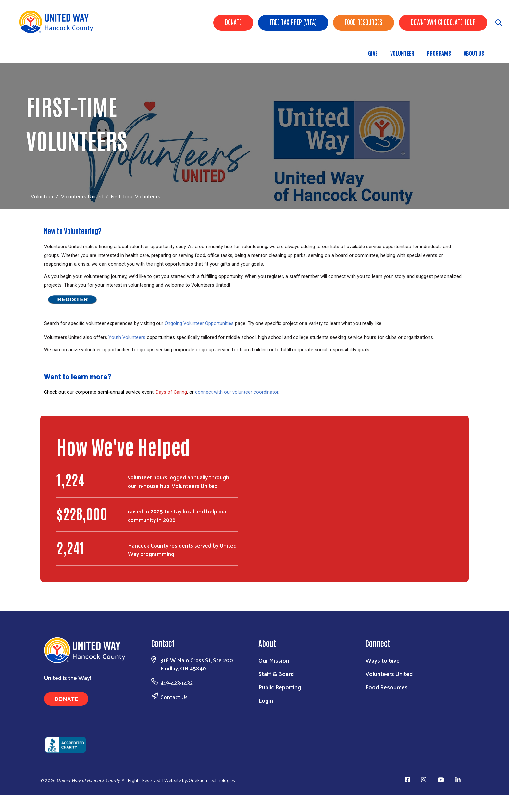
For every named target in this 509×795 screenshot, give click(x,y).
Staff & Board (276, 674)
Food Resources (363, 22)
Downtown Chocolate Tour (443, 22)
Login (265, 700)
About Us (474, 53)
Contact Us (174, 697)
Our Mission (273, 660)
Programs (439, 53)
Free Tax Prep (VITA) (293, 22)
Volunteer (402, 53)
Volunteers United (82, 196)
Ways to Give (383, 660)
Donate (233, 22)
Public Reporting (279, 687)
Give (373, 53)
